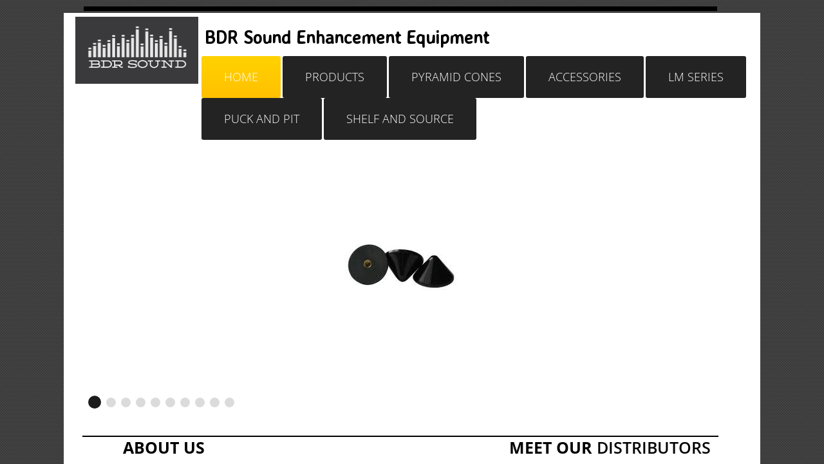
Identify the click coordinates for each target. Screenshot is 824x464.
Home (241, 76)
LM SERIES (696, 76)
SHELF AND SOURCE (400, 118)
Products (334, 76)
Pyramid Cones (456, 76)
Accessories (584, 76)
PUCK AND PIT (261, 118)
